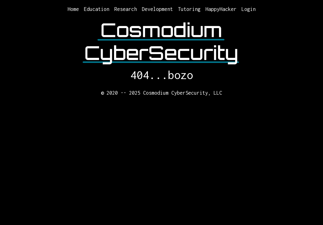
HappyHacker (221, 9)
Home (73, 9)
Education (96, 9)
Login (249, 9)
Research (125, 9)
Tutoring (189, 9)
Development (157, 9)
